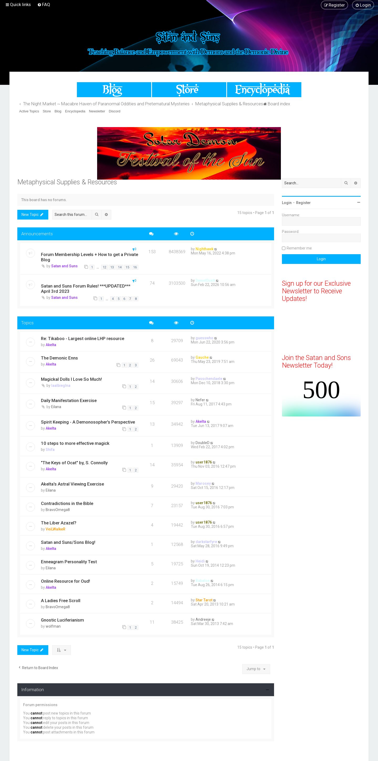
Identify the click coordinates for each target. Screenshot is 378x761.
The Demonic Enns (59, 358)
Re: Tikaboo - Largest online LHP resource (82, 338)
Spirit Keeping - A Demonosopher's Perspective (88, 422)
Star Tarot (204, 600)
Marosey (203, 483)
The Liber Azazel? (58, 522)
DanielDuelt (205, 280)
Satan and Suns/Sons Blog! (68, 542)
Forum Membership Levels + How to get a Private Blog (89, 257)
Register (303, 203)
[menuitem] (43, 4)
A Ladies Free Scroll (60, 600)
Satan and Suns (64, 266)
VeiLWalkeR (55, 529)
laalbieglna (60, 385)
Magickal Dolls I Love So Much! (71, 379)
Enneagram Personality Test (69, 561)
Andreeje (203, 619)
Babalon (203, 580)
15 (127, 267)
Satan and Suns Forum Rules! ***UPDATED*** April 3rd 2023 (85, 288)
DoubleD (202, 443)
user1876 (204, 462)
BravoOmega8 (58, 510)
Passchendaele (209, 379)
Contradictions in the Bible (67, 503)
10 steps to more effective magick (75, 443)
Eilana (56, 407)
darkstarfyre (206, 542)
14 (120, 267)
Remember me (299, 248)
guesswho (204, 338)
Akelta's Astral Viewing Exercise (72, 484)
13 (112, 267)
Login (287, 203)
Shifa (50, 449)
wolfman (53, 626)
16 (135, 267)
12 (104, 267)
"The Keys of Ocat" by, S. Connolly (74, 462)
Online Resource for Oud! (65, 581)
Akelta (51, 345)
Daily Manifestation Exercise (69, 400)
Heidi (200, 561)
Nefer (200, 400)
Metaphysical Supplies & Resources (67, 182)
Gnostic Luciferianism (62, 620)
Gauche (202, 357)
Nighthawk (204, 249)
